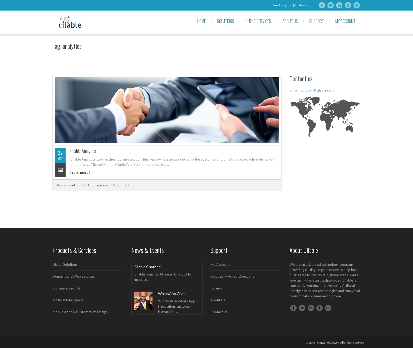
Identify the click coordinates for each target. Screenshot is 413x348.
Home (201, 21)
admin (75, 185)
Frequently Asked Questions (232, 276)
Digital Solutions (64, 264)
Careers (216, 288)
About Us (290, 21)
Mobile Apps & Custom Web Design (80, 312)
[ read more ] (80, 172)
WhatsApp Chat (171, 293)
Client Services (258, 21)
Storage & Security (66, 288)
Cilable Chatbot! (147, 266)
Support (316, 21)
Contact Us (219, 312)
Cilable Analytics (83, 150)
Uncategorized (98, 185)
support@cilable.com (296, 5)
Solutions (225, 21)
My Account (345, 21)
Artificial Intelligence (67, 300)
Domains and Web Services (73, 276)
